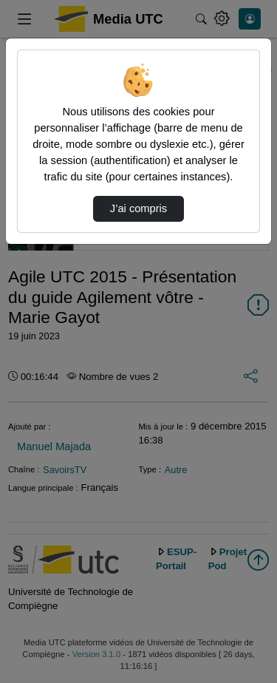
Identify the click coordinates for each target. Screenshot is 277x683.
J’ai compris (138, 208)
